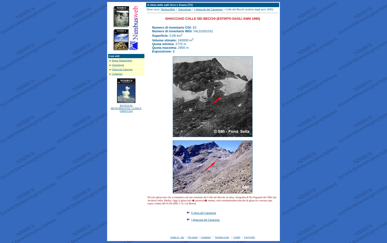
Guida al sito (177, 237)
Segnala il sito (222, 237)
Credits (236, 237)
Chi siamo (193, 237)
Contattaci (117, 73)
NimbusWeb (168, 9)
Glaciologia (118, 65)
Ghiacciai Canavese (122, 69)
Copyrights (249, 237)
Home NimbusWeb (122, 60)
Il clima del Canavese (203, 212)
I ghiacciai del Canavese (208, 9)
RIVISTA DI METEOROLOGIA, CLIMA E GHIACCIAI (126, 108)
